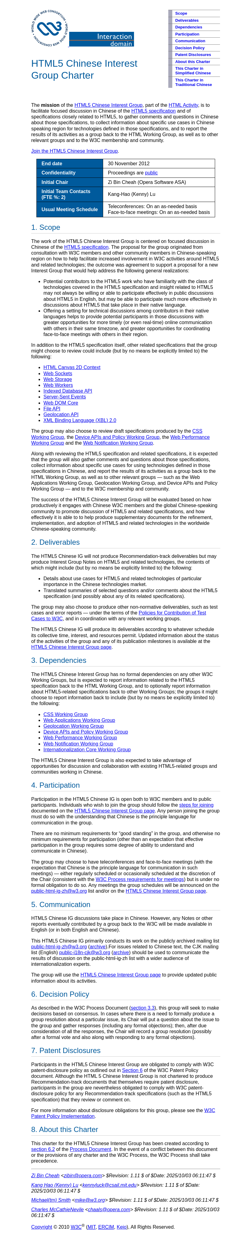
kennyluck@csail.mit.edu (109, 1185)
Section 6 (132, 1070)
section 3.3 (142, 1007)
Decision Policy (190, 48)
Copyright (41, 1227)
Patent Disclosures (193, 54)
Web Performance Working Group (80, 737)
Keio (122, 1227)
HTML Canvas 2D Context (71, 367)
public (151, 172)
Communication (190, 41)
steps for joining (196, 805)
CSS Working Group (65, 714)
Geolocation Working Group (73, 726)
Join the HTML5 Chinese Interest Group (74, 151)
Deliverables (187, 20)
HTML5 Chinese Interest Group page (71, 647)
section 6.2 (43, 1149)
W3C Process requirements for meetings (140, 879)
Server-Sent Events (64, 396)
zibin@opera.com (83, 1175)
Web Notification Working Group (118, 443)
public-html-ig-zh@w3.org (59, 891)
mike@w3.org (90, 1200)
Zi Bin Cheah (45, 1175)
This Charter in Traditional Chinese (193, 82)
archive (98, 946)
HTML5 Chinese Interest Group (108, 105)
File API (51, 408)
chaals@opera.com (109, 1209)
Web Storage (57, 379)
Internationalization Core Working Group (87, 749)
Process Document (90, 1149)
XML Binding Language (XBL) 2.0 (79, 420)
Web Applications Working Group (79, 720)
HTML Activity (183, 105)
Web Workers (58, 385)
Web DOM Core (60, 402)
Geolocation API (61, 414)
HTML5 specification (153, 111)
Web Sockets (57, 373)
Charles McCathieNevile (57, 1209)
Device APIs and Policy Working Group (117, 437)
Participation (187, 34)
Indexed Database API (67, 391)
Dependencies (188, 27)
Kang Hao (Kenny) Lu (54, 1185)
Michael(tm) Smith (51, 1200)
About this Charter (192, 61)
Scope (181, 13)
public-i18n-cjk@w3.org (84, 952)
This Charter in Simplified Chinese (193, 70)
